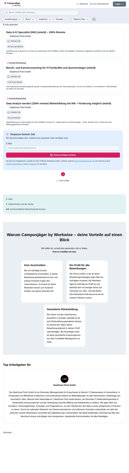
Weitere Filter (81, 19)
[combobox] (41, 12)
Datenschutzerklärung (14, 157)
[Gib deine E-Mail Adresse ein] (47, 148)
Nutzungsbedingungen (83, 154)
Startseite (7, 425)
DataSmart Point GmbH (64, 378)
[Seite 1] (63, 167)
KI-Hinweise (32, 157)
